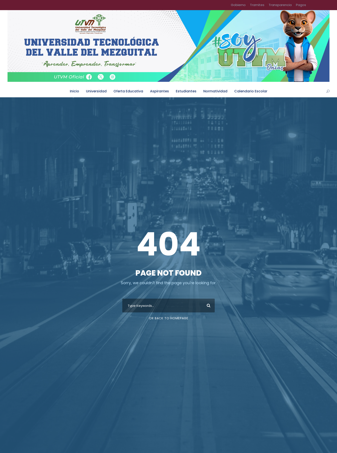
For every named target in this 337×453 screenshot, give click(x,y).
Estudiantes (186, 91)
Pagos (301, 5)
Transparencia (280, 5)
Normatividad (215, 91)
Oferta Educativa (128, 91)
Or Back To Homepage (168, 318)
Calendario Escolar (250, 91)
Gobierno (238, 5)
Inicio (74, 91)
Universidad (96, 91)
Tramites (257, 5)
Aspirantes (159, 91)
